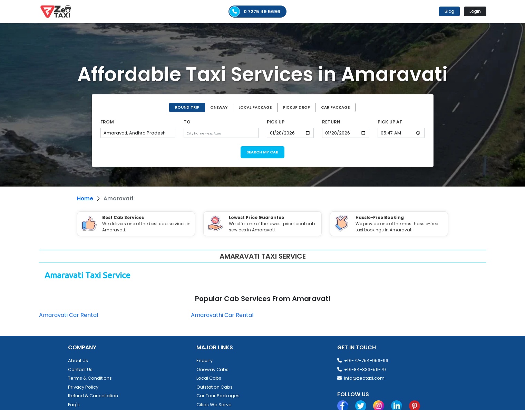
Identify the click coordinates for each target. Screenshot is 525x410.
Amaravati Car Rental (68, 315)
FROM (107, 122)
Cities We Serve (214, 404)
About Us (78, 360)
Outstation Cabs (214, 387)
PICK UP (275, 122)
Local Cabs (208, 378)
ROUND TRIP (187, 107)
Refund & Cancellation (93, 395)
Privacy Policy (83, 387)
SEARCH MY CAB (262, 152)
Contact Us (80, 369)
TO (187, 122)
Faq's (74, 404)
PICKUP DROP (296, 107)
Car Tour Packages (218, 395)
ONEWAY (218, 107)
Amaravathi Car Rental (222, 315)
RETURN (331, 122)
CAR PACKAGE (335, 107)
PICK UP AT (390, 122)
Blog (449, 11)
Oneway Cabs (212, 369)
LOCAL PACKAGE (255, 107)
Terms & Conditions (90, 378)
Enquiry (204, 360)
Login (475, 11)
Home (85, 198)
